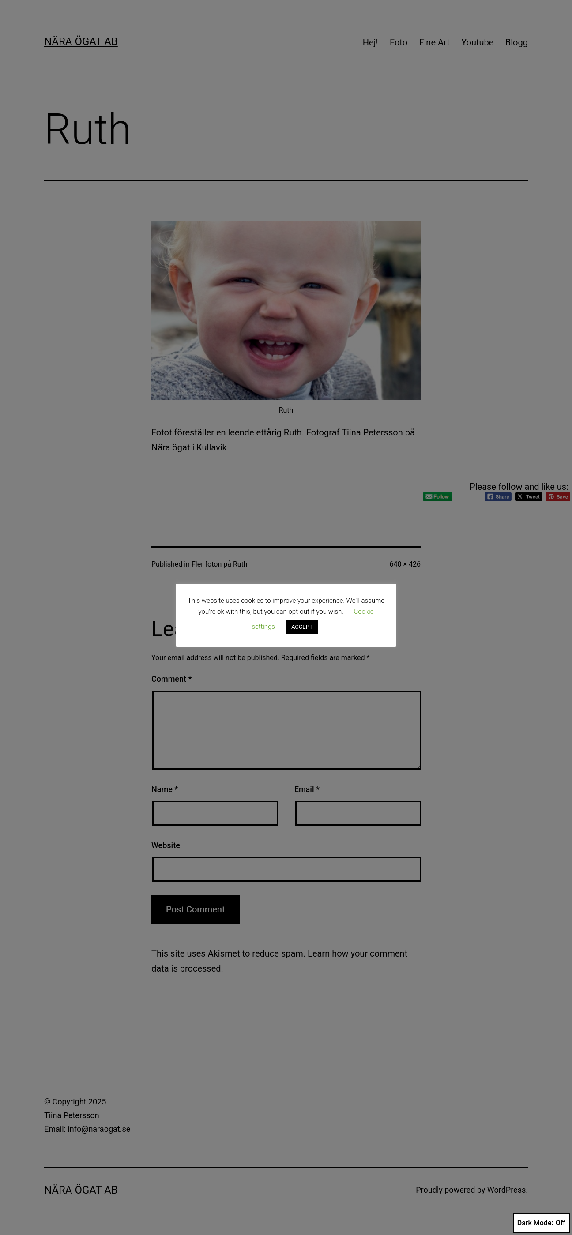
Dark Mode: (541, 1223)
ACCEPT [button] (302, 626)
